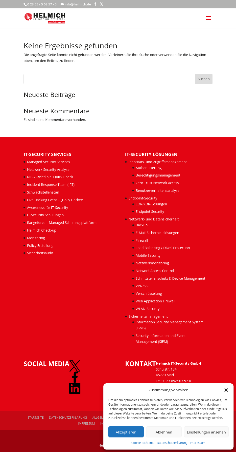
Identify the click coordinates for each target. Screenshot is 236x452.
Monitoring (36, 238)
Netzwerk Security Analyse (48, 169)
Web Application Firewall (156, 301)
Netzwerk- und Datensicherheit (154, 219)
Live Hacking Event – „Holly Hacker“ (55, 199)
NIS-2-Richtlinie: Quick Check (50, 177)
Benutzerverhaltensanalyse (158, 190)
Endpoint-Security (143, 198)
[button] (226, 390)
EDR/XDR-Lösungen (151, 204)
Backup (142, 225)
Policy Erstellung (40, 245)
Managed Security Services (48, 161)
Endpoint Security (150, 211)
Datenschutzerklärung (172, 443)
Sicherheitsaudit (40, 253)
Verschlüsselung (149, 293)
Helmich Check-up (41, 230)
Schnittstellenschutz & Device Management (170, 278)
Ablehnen (164, 432)
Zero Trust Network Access (158, 182)
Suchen (204, 79)
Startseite (36, 417)
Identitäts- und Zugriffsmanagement (158, 161)
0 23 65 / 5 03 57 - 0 (41, 4)
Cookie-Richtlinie (142, 443)
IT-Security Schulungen (45, 215)
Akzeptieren (126, 432)
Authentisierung (149, 167)
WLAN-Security (148, 308)
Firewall (142, 240)
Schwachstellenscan (43, 192)
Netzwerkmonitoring (153, 263)
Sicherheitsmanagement (148, 316)
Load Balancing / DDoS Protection (163, 247)
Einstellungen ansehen (206, 432)
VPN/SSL (142, 285)
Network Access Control (155, 270)
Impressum (198, 443)
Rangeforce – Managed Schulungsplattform (61, 222)
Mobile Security (148, 255)
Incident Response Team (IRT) (50, 184)
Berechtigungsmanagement (158, 175)
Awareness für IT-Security (47, 207)
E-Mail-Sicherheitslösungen (157, 232)
